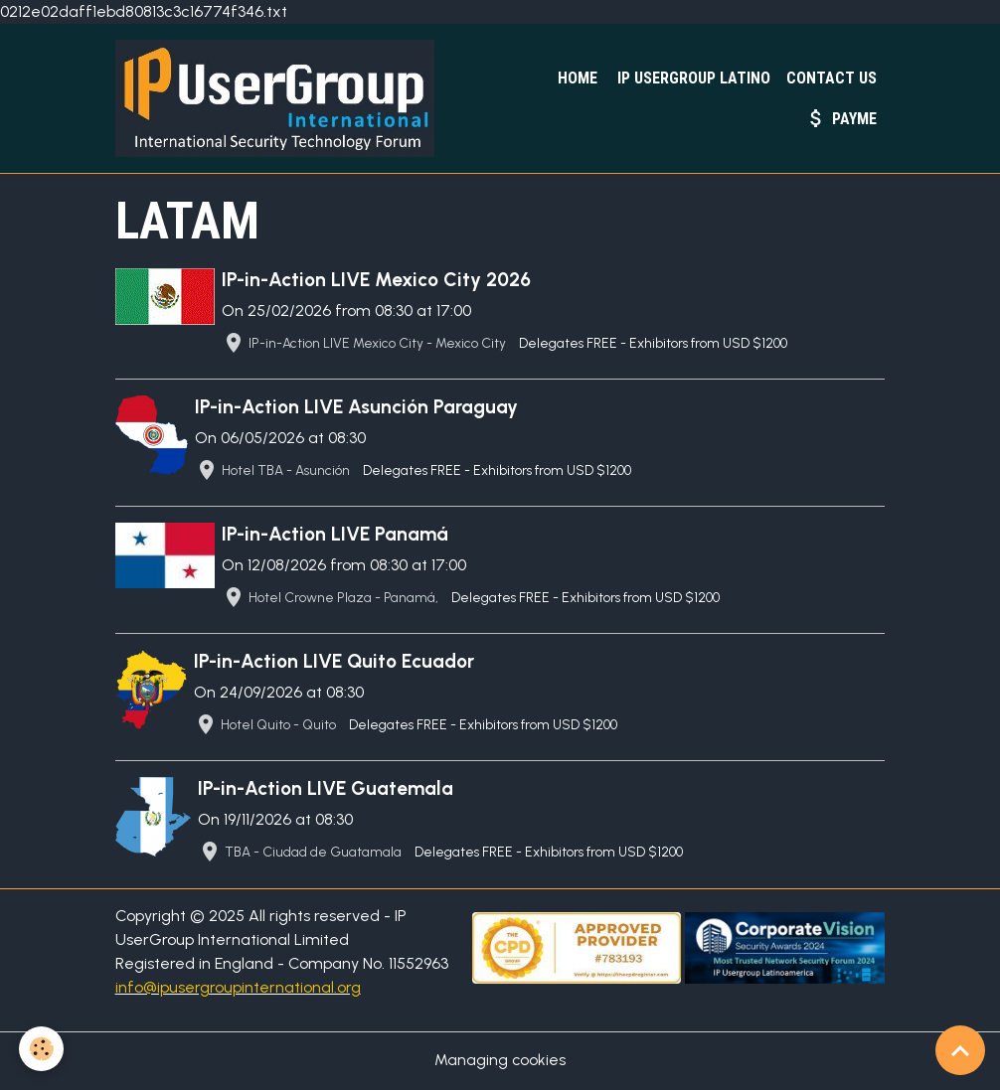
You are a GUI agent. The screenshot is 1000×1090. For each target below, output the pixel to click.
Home (575, 78)
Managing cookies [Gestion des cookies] (500, 1061)
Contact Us (831, 78)
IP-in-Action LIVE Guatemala (326, 790)
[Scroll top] (960, 1050)
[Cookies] (42, 1048)
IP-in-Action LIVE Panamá (336, 535)
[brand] (280, 99)
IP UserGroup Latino (691, 78)
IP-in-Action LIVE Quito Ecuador (335, 663)
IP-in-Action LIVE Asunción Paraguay (357, 407)
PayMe (840, 118)
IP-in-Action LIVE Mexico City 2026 (377, 280)
